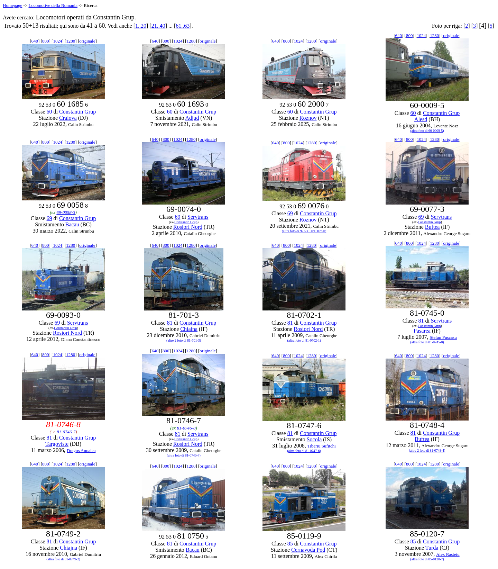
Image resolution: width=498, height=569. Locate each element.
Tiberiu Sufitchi (321, 446)
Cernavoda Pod (308, 550)
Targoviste (56, 444)
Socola (314, 439)
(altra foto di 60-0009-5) (427, 131)
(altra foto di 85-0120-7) (427, 559)
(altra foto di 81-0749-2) (63, 559)
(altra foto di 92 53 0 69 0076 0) (304, 231)
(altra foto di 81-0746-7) (183, 455)
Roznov (308, 118)
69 (49, 218)
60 (49, 112)
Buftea (432, 227)
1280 (70, 41)
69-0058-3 (65, 212)
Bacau (72, 224)
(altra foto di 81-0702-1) (304, 340)
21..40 (158, 26)
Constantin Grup (77, 112)
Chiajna (188, 329)
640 (34, 41)
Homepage (12, 5)
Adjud (192, 118)
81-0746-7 (66, 431)
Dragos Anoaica (81, 450)
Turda (432, 548)
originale (87, 41)
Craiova (68, 118)
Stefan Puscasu (443, 337)
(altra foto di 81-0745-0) (427, 342)
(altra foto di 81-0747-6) (304, 451)
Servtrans (197, 217)
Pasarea (422, 331)
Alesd (420, 119)
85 (290, 544)
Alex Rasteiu (448, 554)
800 (45, 41)
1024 (57, 41)
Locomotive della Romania (52, 5)
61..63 (183, 26)
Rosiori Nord (187, 227)
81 (170, 323)
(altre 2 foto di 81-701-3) (183, 340)
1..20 (140, 26)
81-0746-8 (186, 428)
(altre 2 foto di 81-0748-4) (427, 450)
